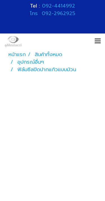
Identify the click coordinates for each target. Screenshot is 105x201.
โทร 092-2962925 (52, 13)
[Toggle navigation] (98, 41)
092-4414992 (58, 6)
